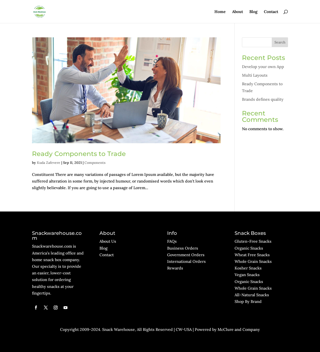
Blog (253, 12)
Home (220, 12)
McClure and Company (239, 329)
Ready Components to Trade (79, 154)
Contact (271, 12)
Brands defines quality (263, 99)
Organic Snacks (249, 248)
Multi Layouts (255, 75)
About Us (107, 241)
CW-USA (184, 329)
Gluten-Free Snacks (253, 241)
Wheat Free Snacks (252, 254)
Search (279, 42)
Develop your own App (263, 66)
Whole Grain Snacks (253, 261)
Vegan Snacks (247, 274)
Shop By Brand (248, 301)
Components (95, 162)
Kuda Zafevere (48, 162)
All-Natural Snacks (252, 294)
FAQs (172, 241)
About (237, 12)
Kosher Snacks (248, 268)
